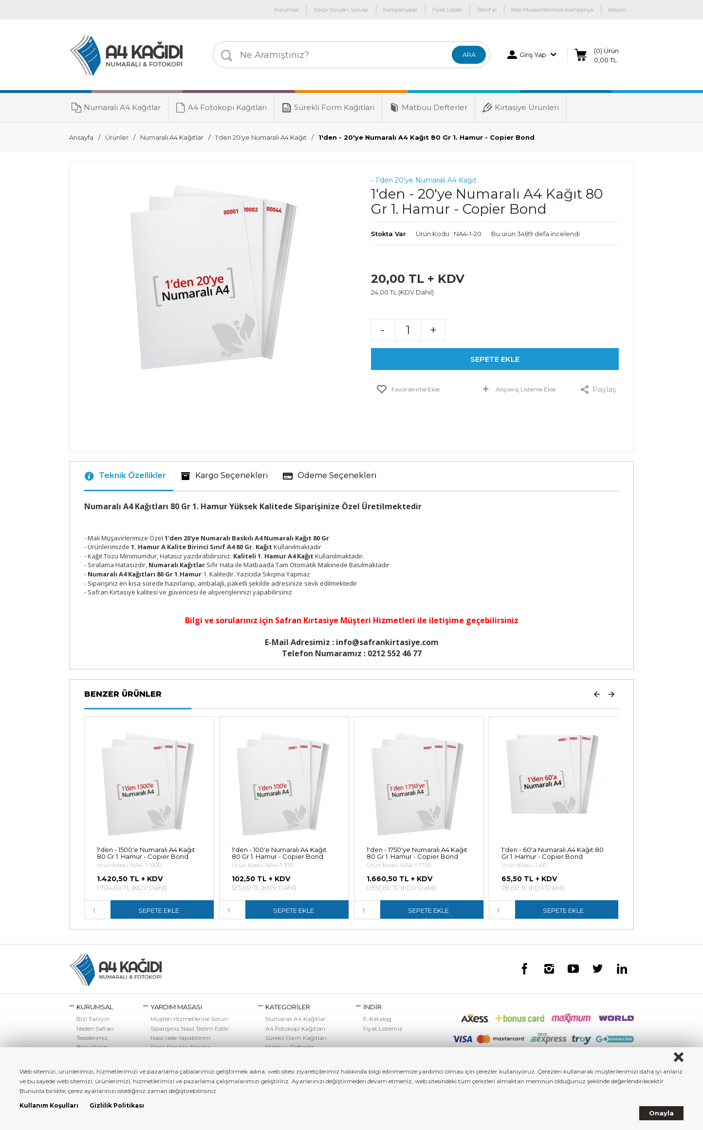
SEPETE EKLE (494, 359)
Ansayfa (81, 137)
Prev (597, 694)
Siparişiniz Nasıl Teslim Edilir (189, 1028)
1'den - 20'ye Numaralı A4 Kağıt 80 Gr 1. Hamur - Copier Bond (426, 137)
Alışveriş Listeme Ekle (518, 390)
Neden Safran (95, 1028)
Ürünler (117, 137)
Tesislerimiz (92, 1037)
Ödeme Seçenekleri (330, 476)
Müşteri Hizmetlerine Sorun (189, 1018)
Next (611, 694)
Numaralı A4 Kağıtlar (116, 107)
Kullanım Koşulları (48, 1105)
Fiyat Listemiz (383, 1028)
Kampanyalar (400, 9)
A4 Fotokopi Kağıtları (221, 107)
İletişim (617, 9)
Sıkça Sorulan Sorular (341, 9)
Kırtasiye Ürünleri (520, 107)
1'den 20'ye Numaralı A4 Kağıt (261, 137)
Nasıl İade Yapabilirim (180, 1037)
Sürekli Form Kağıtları (328, 107)
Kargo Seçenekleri (224, 476)
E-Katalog (377, 1018)
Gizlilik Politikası (117, 1105)
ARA (469, 54)
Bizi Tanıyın (93, 1018)
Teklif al (487, 9)
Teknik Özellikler (125, 476)
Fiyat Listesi (447, 9)
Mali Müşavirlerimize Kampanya (552, 9)
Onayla (661, 1113)
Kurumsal (286, 9)
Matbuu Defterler (428, 107)
